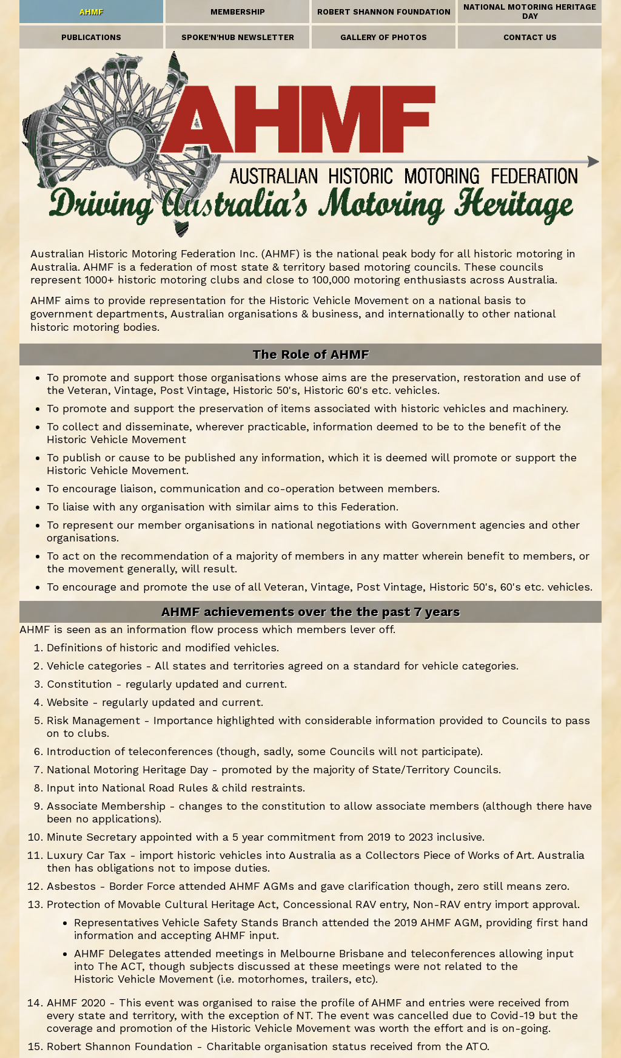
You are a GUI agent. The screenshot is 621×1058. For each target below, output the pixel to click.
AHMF (91, 11)
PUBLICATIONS (91, 37)
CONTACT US (530, 37)
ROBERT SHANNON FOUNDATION (384, 11)
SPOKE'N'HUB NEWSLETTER (237, 37)
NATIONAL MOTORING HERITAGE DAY (529, 11)
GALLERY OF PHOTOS (383, 37)
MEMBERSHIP (237, 11)
